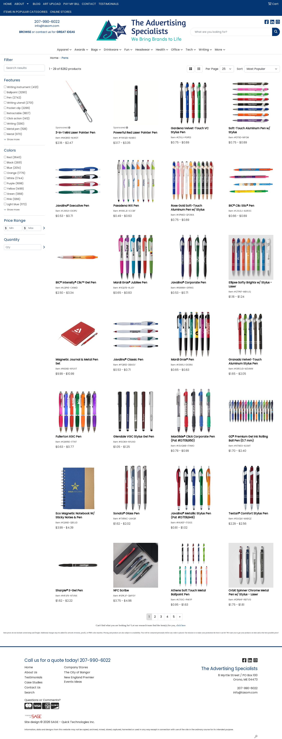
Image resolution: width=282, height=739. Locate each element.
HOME (7, 4)
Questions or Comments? (42, 700)
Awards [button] (79, 50)
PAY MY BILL (71, 4)
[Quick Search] (231, 32)
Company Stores (76, 667)
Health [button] (160, 50)
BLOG (36, 4)
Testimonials (33, 677)
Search (29, 692)
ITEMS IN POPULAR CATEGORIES (25, 12)
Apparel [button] (63, 50)
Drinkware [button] (111, 50)
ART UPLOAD (52, 4)
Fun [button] (126, 50)
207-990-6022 (47, 21)
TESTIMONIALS (109, 4)
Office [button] (175, 50)
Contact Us (32, 687)
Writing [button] (204, 50)
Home (28, 667)
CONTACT (89, 4)
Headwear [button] (142, 50)
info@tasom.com (47, 26)
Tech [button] (189, 50)
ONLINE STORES (60, 12)
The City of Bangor (77, 672)
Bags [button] (94, 50)
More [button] (218, 50)
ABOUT (19, 4)
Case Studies (33, 682)
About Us (30, 672)
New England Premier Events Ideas (79, 679)
